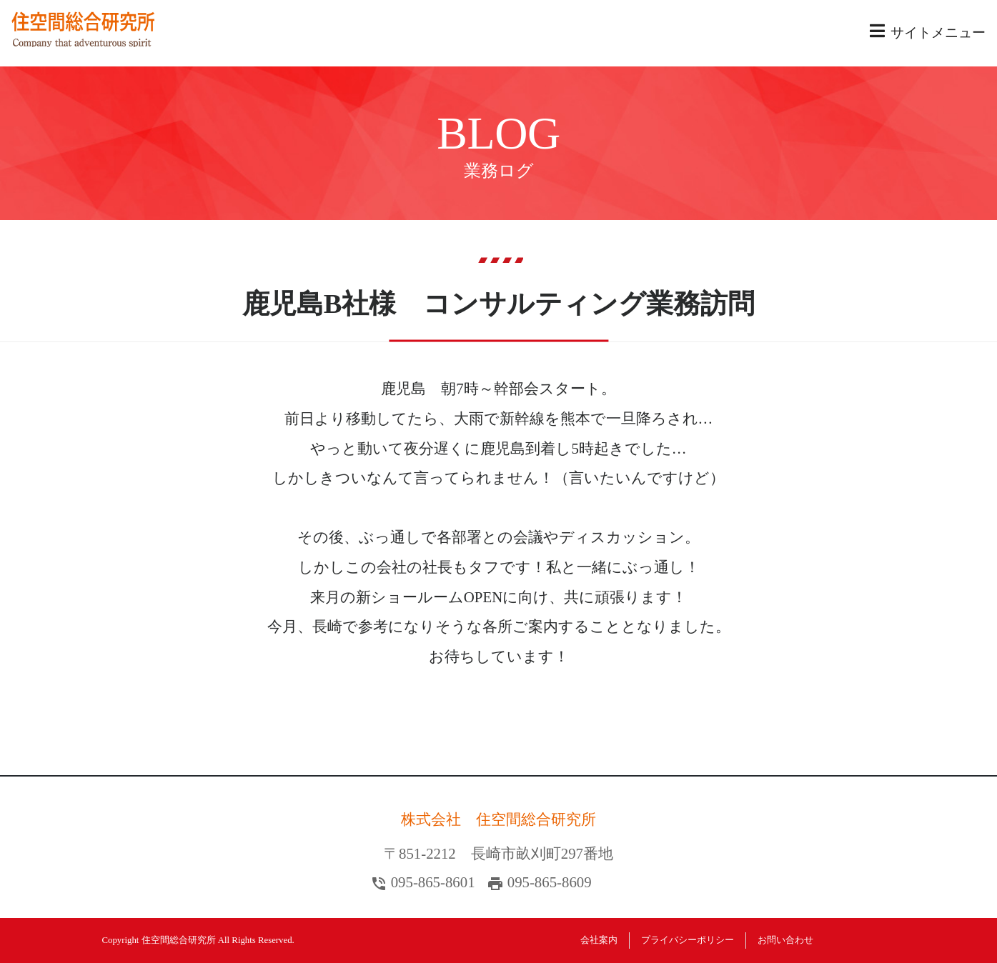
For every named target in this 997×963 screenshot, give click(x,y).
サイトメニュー (928, 31)
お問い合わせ (785, 940)
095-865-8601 (433, 882)
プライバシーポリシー (687, 940)
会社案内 (598, 940)
